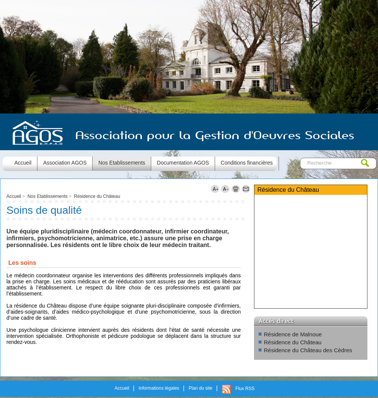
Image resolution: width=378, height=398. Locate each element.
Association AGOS (65, 163)
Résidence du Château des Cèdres (308, 350)
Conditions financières (247, 163)
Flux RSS (245, 388)
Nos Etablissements (121, 163)
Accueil (13, 196)
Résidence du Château (97, 196)
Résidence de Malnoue (293, 334)
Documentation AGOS (183, 163)
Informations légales (159, 388)
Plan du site (200, 388)
